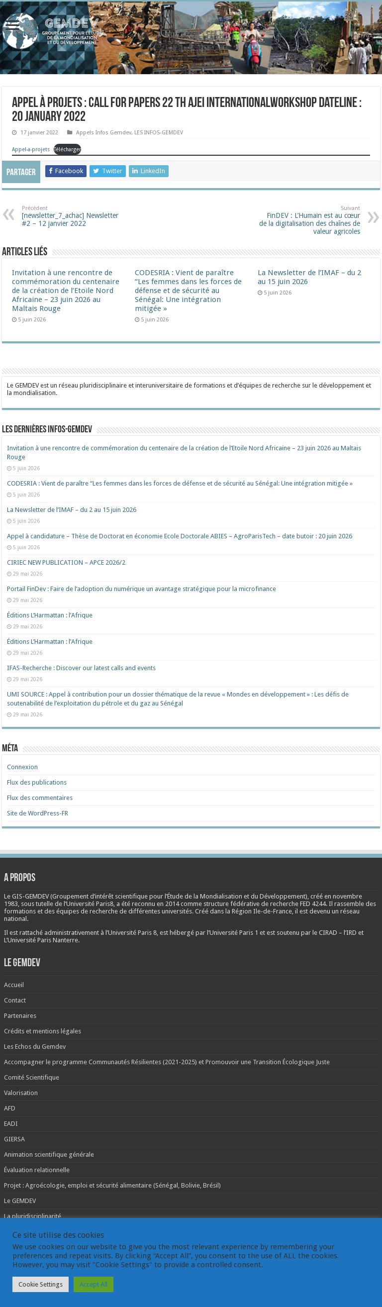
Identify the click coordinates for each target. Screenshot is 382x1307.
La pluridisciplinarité (32, 1216)
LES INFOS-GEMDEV (158, 132)
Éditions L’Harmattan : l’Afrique (50, 615)
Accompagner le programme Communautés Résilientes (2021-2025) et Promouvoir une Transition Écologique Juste (167, 1062)
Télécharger (67, 149)
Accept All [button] (93, 1284)
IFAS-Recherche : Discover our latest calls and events (81, 668)
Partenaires (20, 1015)
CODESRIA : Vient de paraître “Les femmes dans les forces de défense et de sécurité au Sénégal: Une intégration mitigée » (188, 290)
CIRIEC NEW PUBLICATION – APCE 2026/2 (66, 562)
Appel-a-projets (31, 149)
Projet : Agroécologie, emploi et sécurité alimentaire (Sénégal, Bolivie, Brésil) (112, 1185)
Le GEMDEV (20, 1201)
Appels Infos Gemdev (103, 132)
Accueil (14, 985)
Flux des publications (37, 782)
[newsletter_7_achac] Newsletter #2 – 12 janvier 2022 (73, 216)
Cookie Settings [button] (40, 1284)
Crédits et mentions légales (42, 1031)
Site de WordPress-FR (37, 813)
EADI (11, 1123)
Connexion (22, 767)
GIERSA (14, 1139)
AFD (9, 1108)
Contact (15, 1000)
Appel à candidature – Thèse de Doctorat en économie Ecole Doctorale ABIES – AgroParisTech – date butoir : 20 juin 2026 (179, 536)
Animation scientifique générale (49, 1154)
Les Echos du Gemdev (35, 1046)
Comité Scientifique (31, 1077)
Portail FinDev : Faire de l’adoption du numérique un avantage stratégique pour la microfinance (141, 589)
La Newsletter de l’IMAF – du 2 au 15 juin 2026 (71, 509)
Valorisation (21, 1093)
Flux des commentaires (40, 798)
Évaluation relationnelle (37, 1170)
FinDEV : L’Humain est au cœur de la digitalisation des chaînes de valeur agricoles (309, 220)
